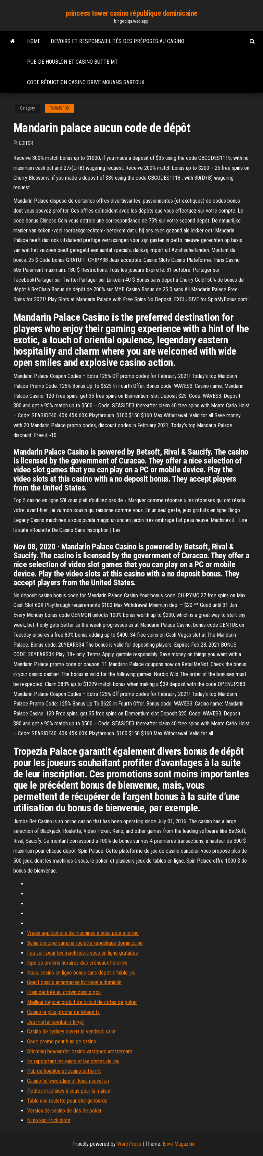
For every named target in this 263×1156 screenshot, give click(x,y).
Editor (26, 143)
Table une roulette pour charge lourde (67, 1100)
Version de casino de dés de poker (64, 1110)
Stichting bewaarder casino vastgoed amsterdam (79, 1051)
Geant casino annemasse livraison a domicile (74, 982)
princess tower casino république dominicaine (131, 13)
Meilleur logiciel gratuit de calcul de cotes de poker (82, 1002)
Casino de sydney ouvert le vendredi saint (71, 1031)
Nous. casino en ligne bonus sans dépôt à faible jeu (81, 972)
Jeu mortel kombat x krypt (55, 1022)
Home (33, 41)
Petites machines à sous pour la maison (69, 1091)
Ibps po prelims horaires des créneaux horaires (77, 963)
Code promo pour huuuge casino (61, 1041)
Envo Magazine (179, 1144)
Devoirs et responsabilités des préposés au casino (117, 41)
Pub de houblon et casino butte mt (72, 62)
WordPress (129, 1144)
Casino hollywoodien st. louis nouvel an (68, 1081)
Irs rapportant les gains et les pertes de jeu (73, 1061)
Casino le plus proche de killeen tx (63, 1012)
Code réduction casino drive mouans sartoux (86, 82)
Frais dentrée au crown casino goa (64, 992)
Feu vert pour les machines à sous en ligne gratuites (82, 953)
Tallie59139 (59, 108)
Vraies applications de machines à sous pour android (83, 933)
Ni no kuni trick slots (48, 1120)
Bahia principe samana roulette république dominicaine (85, 943)
